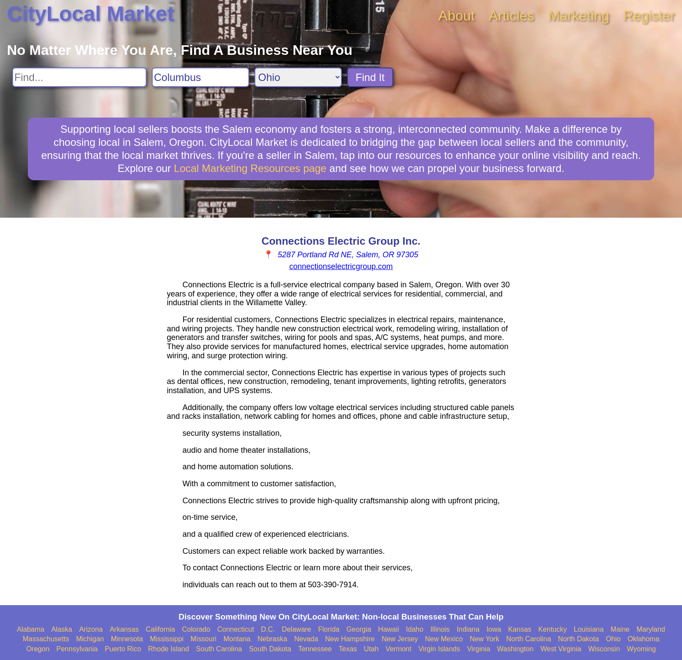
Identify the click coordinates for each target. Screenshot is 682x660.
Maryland (650, 629)
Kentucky (552, 629)
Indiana (468, 629)
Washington (515, 649)
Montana (237, 639)
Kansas (519, 629)
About (456, 16)
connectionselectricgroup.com (341, 266)
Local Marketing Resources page (250, 168)
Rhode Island (168, 649)
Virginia (478, 649)
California (160, 629)
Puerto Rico (123, 649)
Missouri (204, 639)
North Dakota (578, 639)
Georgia (358, 629)
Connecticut (235, 629)
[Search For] (79, 77)
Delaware (296, 629)
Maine (620, 629)
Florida (329, 629)
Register (649, 16)
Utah (371, 649)
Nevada (306, 639)
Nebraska (272, 639)
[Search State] (298, 77)
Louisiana (589, 629)
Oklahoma (643, 639)
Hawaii (388, 629)
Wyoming (641, 649)
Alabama (30, 629)
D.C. (268, 629)
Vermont (398, 649)
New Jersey (399, 639)
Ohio (613, 639)
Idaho (414, 629)
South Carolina (219, 649)
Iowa (493, 629)
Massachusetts (46, 639)
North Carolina (528, 639)
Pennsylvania (77, 649)
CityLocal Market (90, 13)
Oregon (37, 649)
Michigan (90, 639)
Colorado (196, 629)
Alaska (61, 629)
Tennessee (314, 649)
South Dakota (270, 649)
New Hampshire (350, 639)
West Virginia (561, 649)
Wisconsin (604, 649)
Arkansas (124, 629)
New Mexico (444, 639)
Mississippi (167, 639)
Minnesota (127, 639)
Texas (348, 649)
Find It (370, 77)
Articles (511, 16)
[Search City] (200, 77)
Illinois (439, 629)
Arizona (91, 629)
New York (484, 639)
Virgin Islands (439, 649)
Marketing (578, 16)
